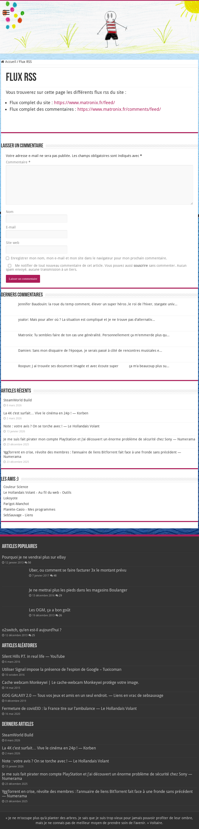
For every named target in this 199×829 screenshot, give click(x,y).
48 (55, 575)
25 (33, 635)
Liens (29, 515)
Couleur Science (15, 487)
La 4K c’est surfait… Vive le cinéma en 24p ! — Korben (45, 413)
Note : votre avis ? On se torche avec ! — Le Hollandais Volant (51, 426)
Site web (12, 243)
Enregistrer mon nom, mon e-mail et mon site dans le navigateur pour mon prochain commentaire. (89, 258)
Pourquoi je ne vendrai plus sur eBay (34, 557)
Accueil (8, 62)
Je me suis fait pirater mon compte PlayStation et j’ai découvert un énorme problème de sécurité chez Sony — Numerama (99, 439)
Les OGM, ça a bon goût (49, 610)
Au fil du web (48, 492)
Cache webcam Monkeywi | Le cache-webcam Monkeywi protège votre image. (70, 682)
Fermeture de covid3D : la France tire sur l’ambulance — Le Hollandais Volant (69, 708)
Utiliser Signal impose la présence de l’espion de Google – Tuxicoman (61, 669)
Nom (10, 212)
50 (29, 562)
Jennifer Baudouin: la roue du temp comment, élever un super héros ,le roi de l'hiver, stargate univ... (97, 304)
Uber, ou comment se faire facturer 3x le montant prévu (77, 570)
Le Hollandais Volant (19, 492)
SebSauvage (12, 515)
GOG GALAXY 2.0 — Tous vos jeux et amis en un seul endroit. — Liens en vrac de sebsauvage (82, 695)
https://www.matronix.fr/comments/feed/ (119, 109)
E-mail (11, 227)
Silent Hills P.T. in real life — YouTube (33, 656)
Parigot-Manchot (16, 504)
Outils (66, 492)
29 (60, 595)
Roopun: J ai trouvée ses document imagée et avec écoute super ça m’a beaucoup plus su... (93, 366)
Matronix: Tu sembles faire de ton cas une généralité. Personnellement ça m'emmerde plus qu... (94, 335)
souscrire (141, 265)
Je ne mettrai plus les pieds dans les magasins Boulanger (78, 590)
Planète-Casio (14, 509)
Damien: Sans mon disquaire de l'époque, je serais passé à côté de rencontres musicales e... (90, 350)
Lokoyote (10, 498)
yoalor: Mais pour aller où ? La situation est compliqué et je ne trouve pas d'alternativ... (86, 320)
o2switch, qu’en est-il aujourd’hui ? (31, 630)
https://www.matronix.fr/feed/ (84, 102)
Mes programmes (41, 509)
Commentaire (18, 162)
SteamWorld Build (17, 400)
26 (60, 615)
